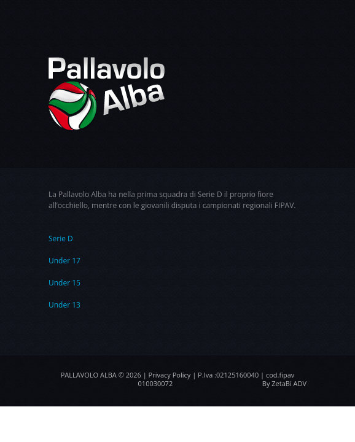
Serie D (61, 238)
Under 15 (64, 282)
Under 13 (64, 305)
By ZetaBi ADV (284, 383)
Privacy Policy (170, 374)
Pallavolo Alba (89, 374)
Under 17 (64, 260)
